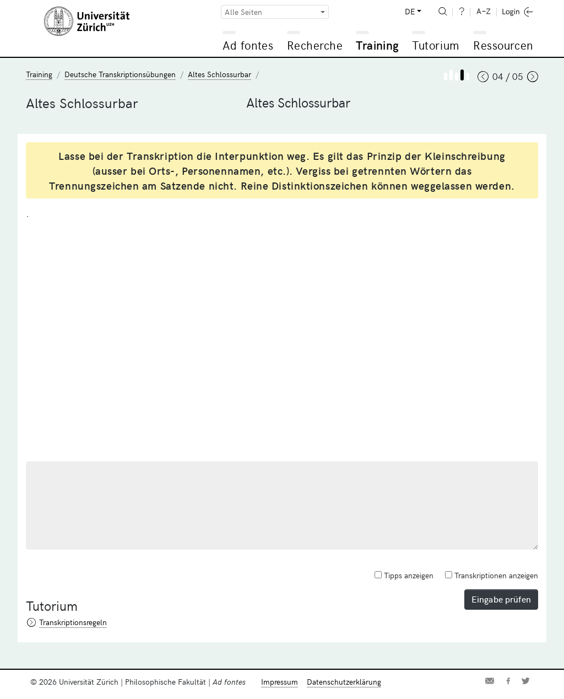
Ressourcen (503, 45)
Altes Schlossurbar (219, 74)
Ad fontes (248, 45)
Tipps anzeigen (404, 575)
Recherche (315, 45)
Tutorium (435, 45)
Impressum (279, 681)
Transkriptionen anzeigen (491, 575)
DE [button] (410, 11)
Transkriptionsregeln (73, 622)
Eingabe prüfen (501, 599)
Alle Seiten (243, 12)
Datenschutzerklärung (344, 681)
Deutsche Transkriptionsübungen (120, 74)
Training (377, 45)
